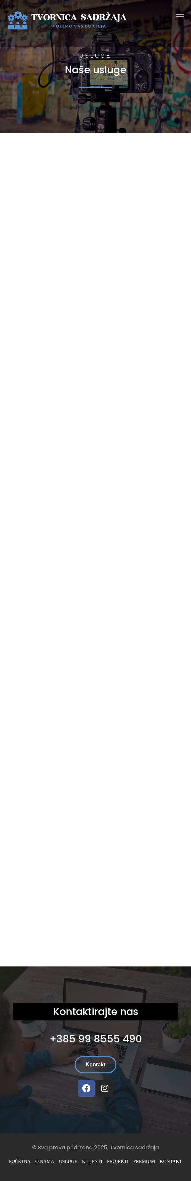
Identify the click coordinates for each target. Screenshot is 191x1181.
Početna (20, 1161)
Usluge (68, 1161)
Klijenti (92, 1161)
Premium (144, 1161)
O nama (44, 1161)
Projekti (118, 1161)
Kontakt (171, 1161)
